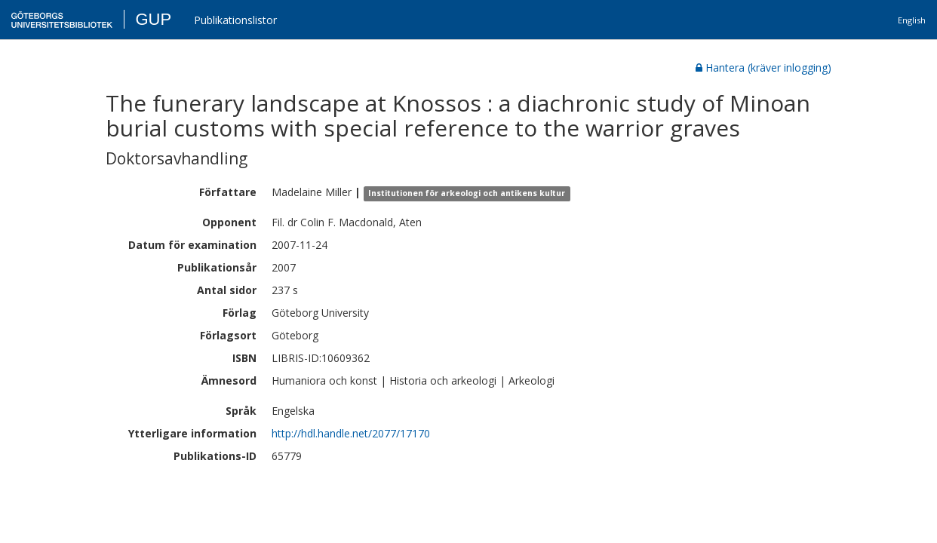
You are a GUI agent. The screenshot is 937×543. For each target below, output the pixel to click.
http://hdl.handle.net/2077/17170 (351, 433)
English (912, 20)
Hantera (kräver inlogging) (763, 67)
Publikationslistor (235, 20)
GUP (153, 19)
